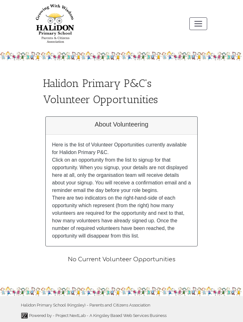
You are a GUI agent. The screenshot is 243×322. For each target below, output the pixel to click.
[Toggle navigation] (198, 23)
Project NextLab (71, 315)
